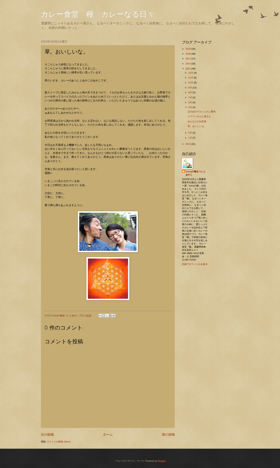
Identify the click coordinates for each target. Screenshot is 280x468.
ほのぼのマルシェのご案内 (202, 111)
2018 (188, 53)
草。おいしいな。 (197, 126)
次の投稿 (47, 434)
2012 (188, 144)
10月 (191, 82)
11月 (191, 77)
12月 (191, 72)
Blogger (162, 461)
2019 (188, 48)
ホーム (108, 434)
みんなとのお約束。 (198, 121)
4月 (190, 107)
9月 (190, 87)
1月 (190, 137)
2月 (190, 132)
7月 (190, 97)
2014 (188, 63)
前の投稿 (168, 434)
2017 (188, 58)
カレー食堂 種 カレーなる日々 (97, 14)
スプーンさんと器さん (199, 116)
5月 (190, 102)
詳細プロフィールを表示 (195, 264)
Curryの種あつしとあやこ (196, 173)
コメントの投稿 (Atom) (59, 441)
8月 (190, 92)
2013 (188, 68)
